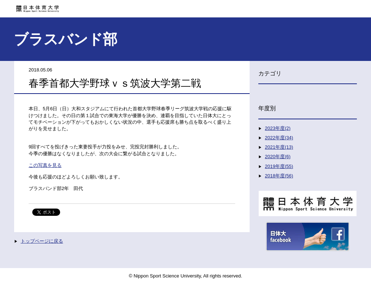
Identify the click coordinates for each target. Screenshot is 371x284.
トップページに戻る (42, 241)
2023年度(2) (278, 128)
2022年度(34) (279, 137)
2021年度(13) (279, 147)
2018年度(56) (279, 175)
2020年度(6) (278, 156)
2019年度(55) (279, 166)
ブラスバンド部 (65, 39)
